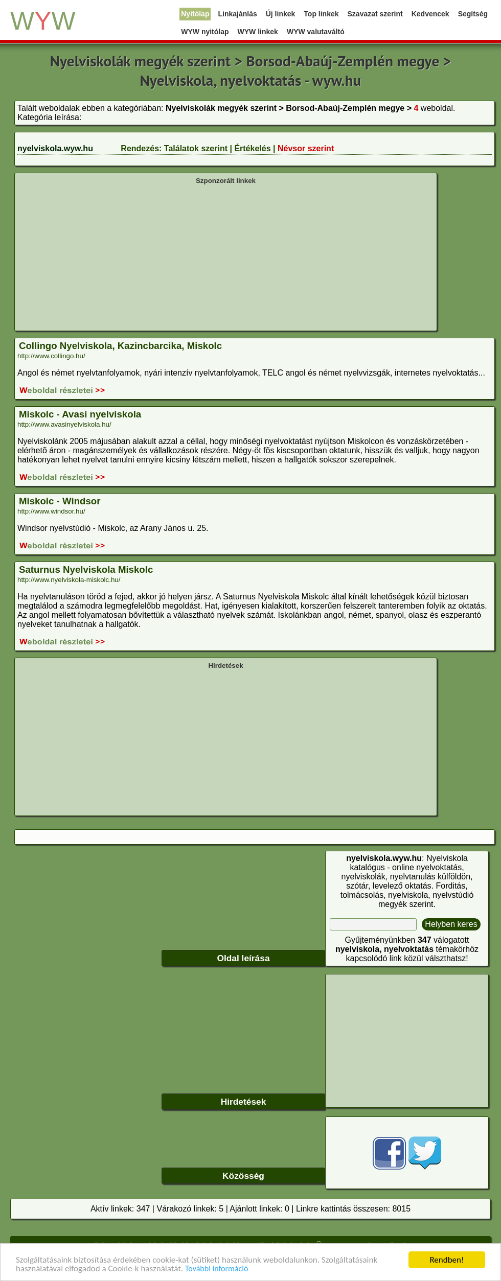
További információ (216, 1269)
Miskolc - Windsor (59, 501)
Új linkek (280, 14)
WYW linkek (258, 32)
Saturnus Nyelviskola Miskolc (86, 569)
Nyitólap (195, 14)
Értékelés (252, 148)
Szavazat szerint (375, 14)
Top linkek (321, 14)
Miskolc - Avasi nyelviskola (80, 414)
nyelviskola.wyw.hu (55, 148)
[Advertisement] (225, 256)
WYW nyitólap (205, 32)
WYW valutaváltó (316, 32)
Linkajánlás (237, 14)
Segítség (473, 14)
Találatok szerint (195, 148)
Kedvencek (430, 14)
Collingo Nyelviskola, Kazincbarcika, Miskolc (120, 345)
